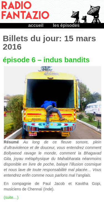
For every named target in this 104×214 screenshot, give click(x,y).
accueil (36, 25)
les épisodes (66, 25)
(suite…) (11, 197)
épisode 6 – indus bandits (46, 60)
